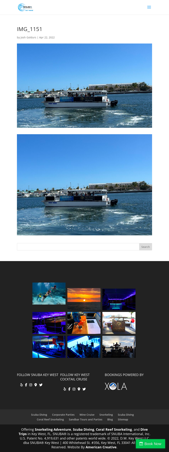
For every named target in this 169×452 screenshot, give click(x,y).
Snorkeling (106, 414)
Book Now (153, 444)
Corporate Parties (63, 414)
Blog (110, 419)
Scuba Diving (39, 414)
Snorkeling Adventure (53, 429)
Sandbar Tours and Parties (85, 419)
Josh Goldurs (28, 37)
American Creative (101, 447)
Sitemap (123, 419)
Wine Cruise (87, 414)
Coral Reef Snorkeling (50, 419)
